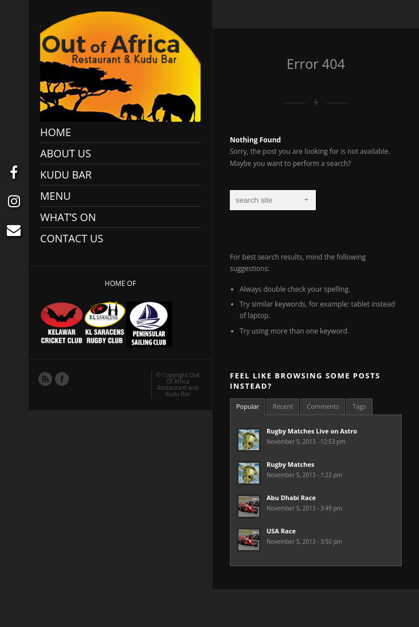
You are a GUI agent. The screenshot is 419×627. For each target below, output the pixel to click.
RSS (44, 378)
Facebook (61, 378)
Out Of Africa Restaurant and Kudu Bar (178, 384)
